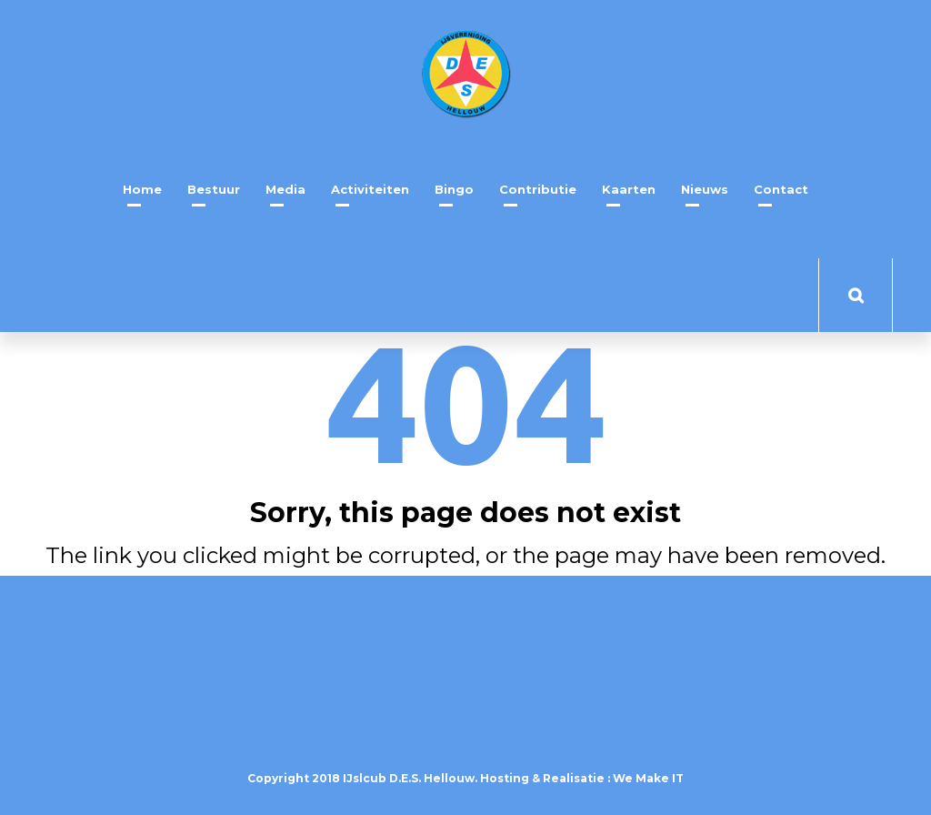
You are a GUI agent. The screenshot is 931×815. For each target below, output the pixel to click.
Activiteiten (370, 189)
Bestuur (213, 189)
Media (285, 189)
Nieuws (704, 189)
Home (142, 189)
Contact (781, 189)
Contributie (537, 189)
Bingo (454, 189)
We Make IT (648, 778)
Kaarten (629, 189)
